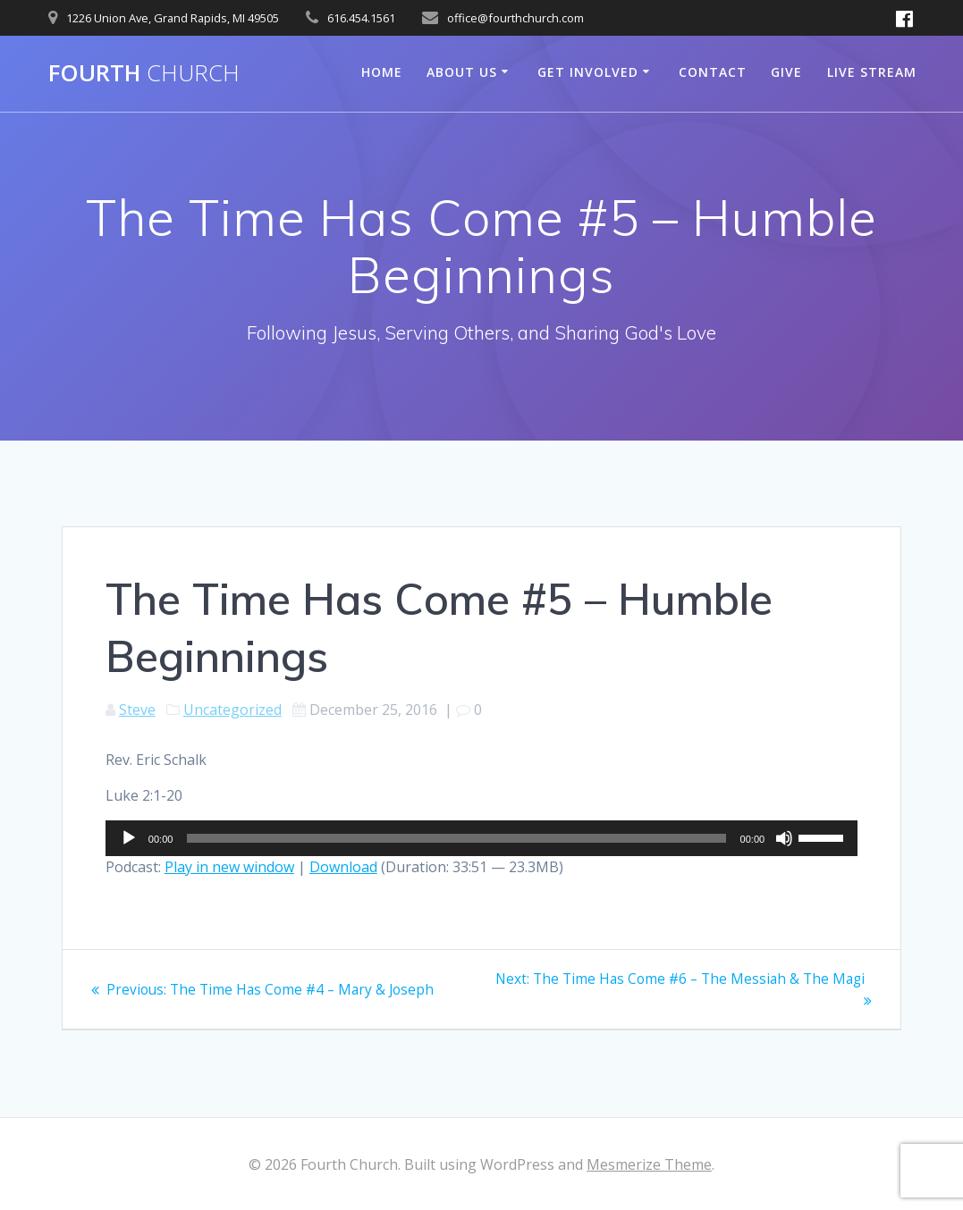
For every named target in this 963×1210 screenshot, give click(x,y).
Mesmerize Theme (649, 1164)
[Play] (129, 838)
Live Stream (872, 71)
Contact (713, 71)
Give (786, 71)
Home (381, 71)
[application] (481, 838)
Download (343, 867)
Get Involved (587, 71)
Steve (137, 709)
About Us (462, 71)
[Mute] (784, 838)
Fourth (144, 73)
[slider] (456, 838)
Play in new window (229, 867)
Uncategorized (232, 709)
